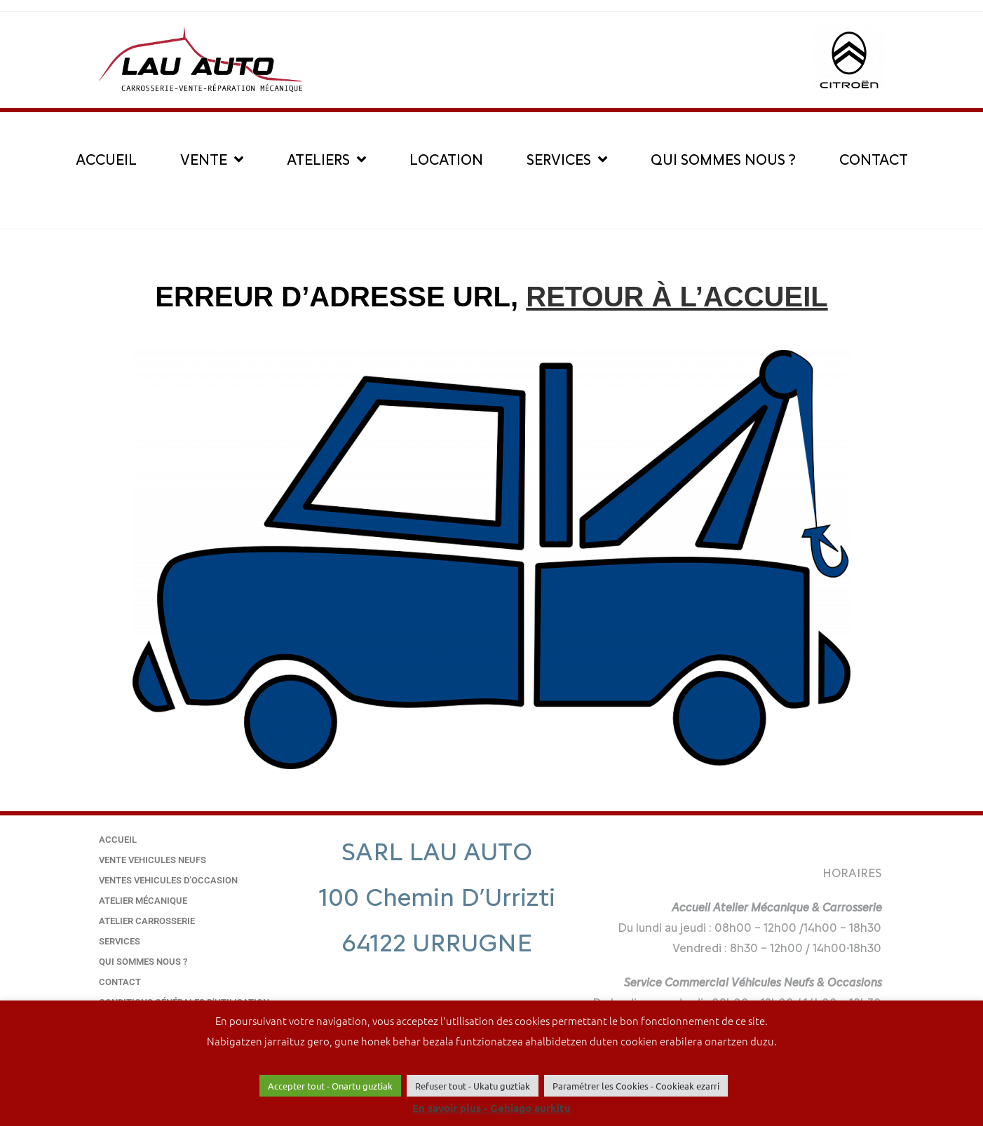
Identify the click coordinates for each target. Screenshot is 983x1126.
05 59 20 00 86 (437, 987)
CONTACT (873, 159)
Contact (120, 982)
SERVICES (567, 159)
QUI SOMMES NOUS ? (723, 159)
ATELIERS (326, 159)
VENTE (211, 159)
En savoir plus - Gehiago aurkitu (491, 1108)
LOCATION (446, 159)
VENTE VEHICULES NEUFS (152, 860)
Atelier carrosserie (147, 921)
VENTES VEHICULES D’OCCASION (168, 880)
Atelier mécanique (143, 900)
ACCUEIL (106, 159)
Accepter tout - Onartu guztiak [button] (330, 1086)
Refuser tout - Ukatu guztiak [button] (472, 1086)
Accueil (118, 839)
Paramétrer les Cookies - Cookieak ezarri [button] (635, 1086)
